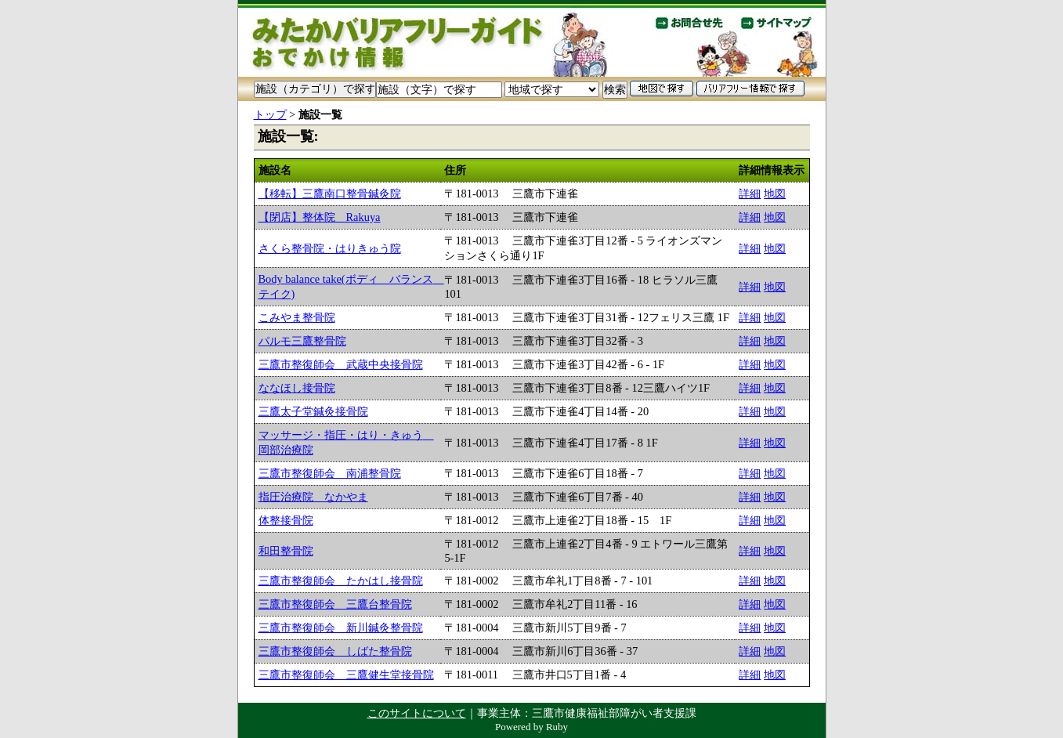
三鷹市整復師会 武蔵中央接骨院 (341, 364)
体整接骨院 (286, 520)
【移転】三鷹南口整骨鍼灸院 (330, 193)
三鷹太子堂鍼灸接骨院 (313, 411)
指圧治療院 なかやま (313, 496)
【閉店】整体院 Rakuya (320, 217)
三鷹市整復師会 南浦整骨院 (330, 473)
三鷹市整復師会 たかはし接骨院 (341, 580)
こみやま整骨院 (297, 317)
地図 (775, 193)
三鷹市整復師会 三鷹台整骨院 (335, 604)
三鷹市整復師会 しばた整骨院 (335, 651)
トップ (270, 114)
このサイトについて (416, 713)
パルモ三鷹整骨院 (302, 341)
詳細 (750, 193)
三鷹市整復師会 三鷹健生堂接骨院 (346, 674)
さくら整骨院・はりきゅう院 (330, 248)
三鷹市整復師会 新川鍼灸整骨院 (341, 627)
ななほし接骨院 (297, 388)
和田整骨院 (286, 550)
